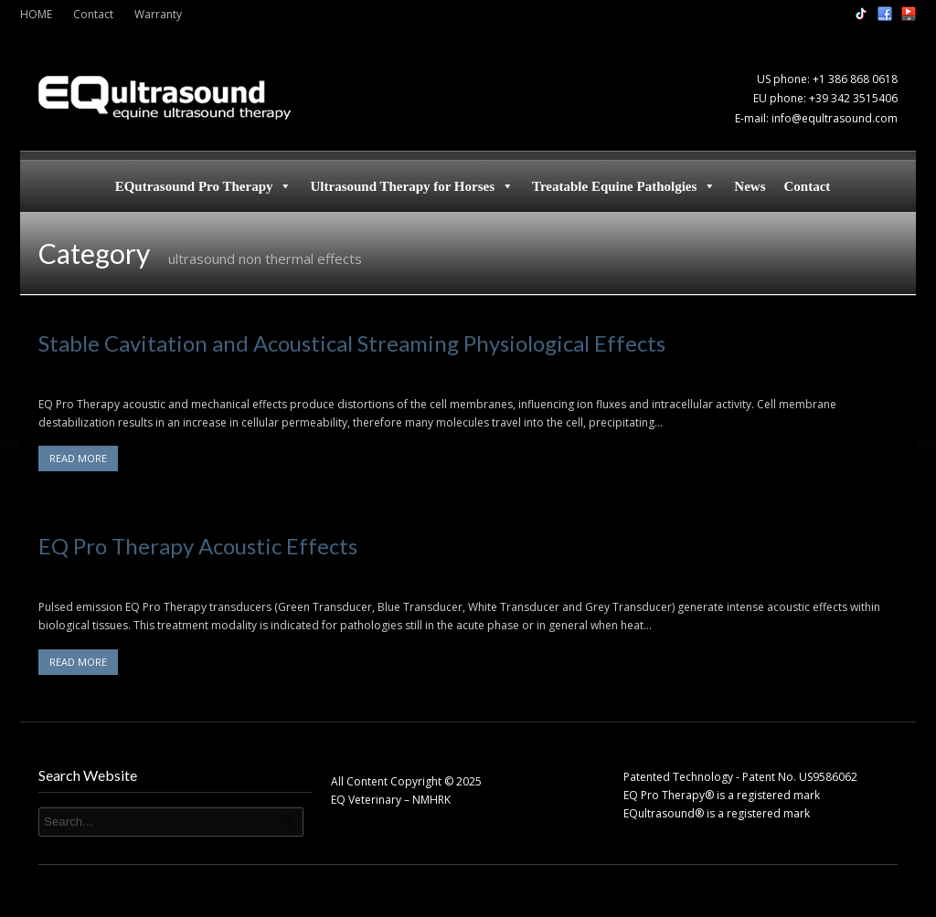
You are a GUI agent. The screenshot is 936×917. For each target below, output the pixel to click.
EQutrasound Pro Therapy (203, 186)
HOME (36, 14)
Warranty (158, 14)
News (749, 186)
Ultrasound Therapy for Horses (412, 186)
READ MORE (78, 458)
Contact (93, 14)
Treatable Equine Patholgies (624, 186)
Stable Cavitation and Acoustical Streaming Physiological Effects (351, 343)
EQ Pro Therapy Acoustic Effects (197, 545)
